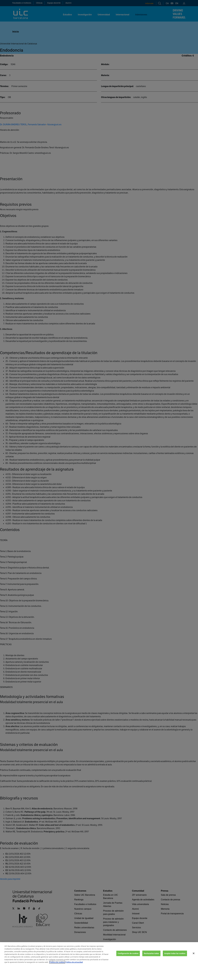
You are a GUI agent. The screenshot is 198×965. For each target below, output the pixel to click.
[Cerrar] (194, 956)
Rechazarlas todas (151, 956)
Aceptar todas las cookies (174, 956)
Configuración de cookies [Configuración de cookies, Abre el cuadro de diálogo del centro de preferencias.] (128, 956)
